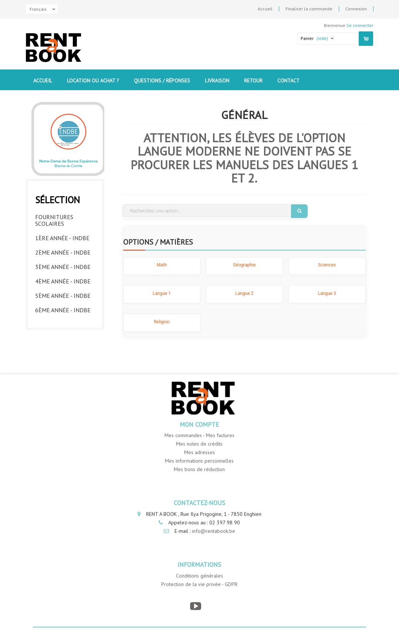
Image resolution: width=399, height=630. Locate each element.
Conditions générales (199, 576)
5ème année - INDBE (63, 293)
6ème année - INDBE (63, 308)
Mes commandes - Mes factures (199, 436)
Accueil (265, 8)
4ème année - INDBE (63, 279)
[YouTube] (195, 606)
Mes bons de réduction (199, 470)
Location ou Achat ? (93, 80)
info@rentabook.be (213, 531)
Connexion (356, 8)
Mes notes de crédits (199, 444)
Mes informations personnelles (199, 461)
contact (288, 80)
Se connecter (359, 25)
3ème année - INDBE (63, 265)
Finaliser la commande (308, 8)
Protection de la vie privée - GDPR (199, 584)
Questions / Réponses (162, 80)
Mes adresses (199, 453)
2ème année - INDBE (63, 250)
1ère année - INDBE (62, 236)
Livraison (217, 80)
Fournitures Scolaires (54, 218)
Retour (253, 80)
